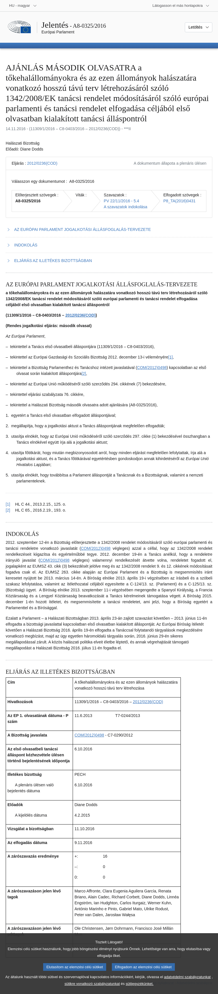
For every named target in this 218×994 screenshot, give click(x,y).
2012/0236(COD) (42, 163)
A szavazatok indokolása (125, 207)
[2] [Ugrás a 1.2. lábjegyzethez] (83, 373)
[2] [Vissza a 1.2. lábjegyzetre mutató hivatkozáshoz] (8, 510)
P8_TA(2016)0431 (180, 201)
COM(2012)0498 (152, 367)
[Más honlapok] (181, 5)
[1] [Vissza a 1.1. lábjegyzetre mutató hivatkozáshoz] (8, 504)
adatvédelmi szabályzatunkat (187, 984)
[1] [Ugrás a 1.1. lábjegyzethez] (170, 357)
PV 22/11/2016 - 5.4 (121, 201)
